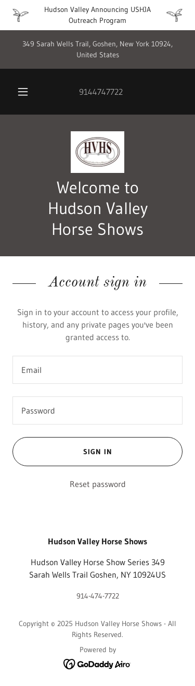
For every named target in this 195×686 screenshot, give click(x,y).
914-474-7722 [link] (97, 596)
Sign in (62, 451)
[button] (22, 91)
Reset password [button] (98, 484)
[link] (98, 152)
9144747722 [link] (101, 91)
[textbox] (97, 370)
